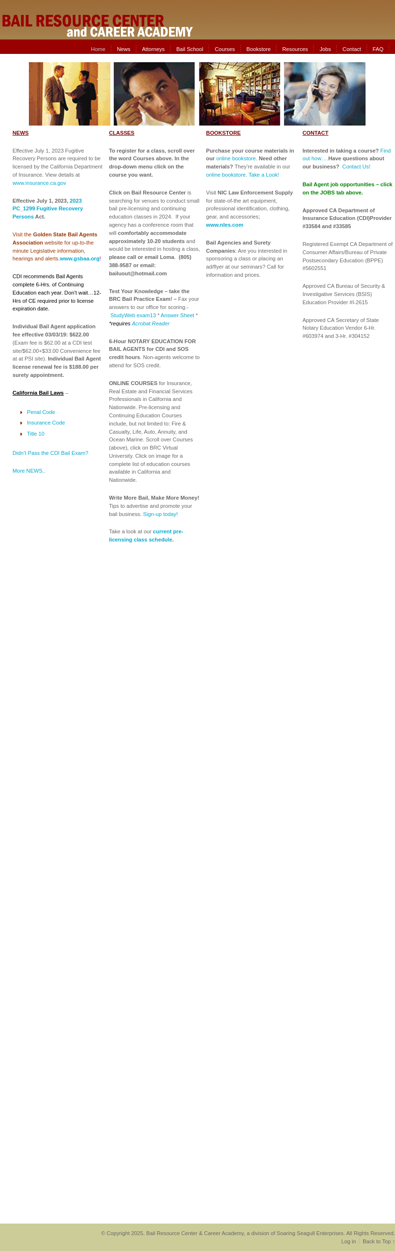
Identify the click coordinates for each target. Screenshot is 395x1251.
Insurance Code (46, 423)
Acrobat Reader (151, 323)
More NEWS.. (29, 471)
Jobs (325, 49)
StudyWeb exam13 (133, 315)
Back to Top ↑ (379, 1241)
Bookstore (259, 49)
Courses (225, 49)
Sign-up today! (160, 514)
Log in (348, 1241)
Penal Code (41, 412)
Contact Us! (356, 166)
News (124, 49)
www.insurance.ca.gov (39, 183)
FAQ (378, 49)
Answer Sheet (178, 315)
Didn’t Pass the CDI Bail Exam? (50, 453)
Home (98, 49)
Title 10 (35, 434)
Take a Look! (264, 175)
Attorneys (153, 49)
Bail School (189, 49)
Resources (295, 49)
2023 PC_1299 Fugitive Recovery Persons (48, 209)
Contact (351, 49)
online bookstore (236, 158)
